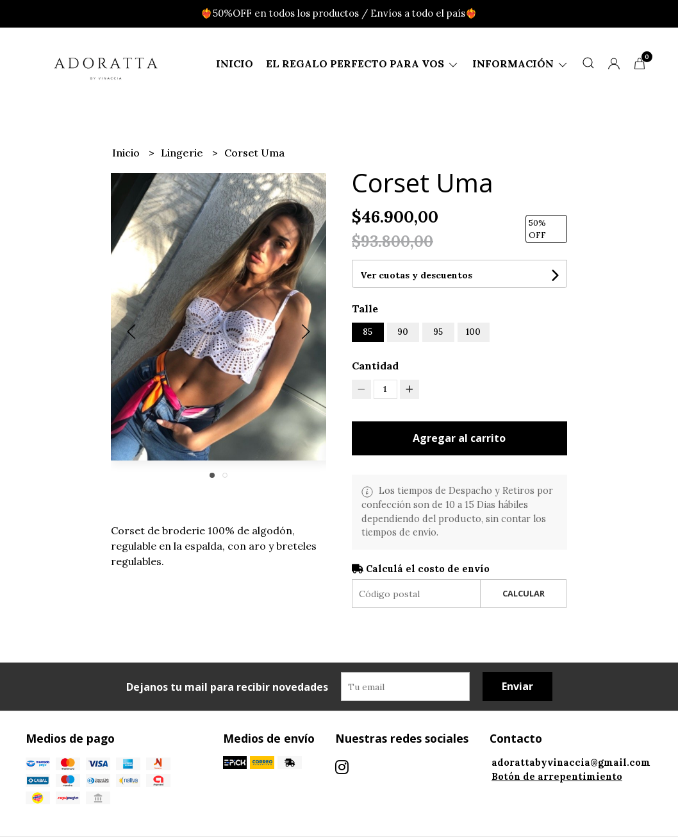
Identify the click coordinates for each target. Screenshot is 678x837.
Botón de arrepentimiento (557, 776)
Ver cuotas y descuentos (416, 275)
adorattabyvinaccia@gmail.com (571, 762)
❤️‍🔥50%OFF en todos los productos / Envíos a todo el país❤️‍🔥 (339, 13)
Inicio (234, 63)
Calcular (523, 593)
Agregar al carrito (459, 438)
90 (402, 331)
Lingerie (183, 152)
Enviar (517, 686)
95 (438, 331)
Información (520, 63)
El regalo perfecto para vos (362, 63)
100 (473, 331)
